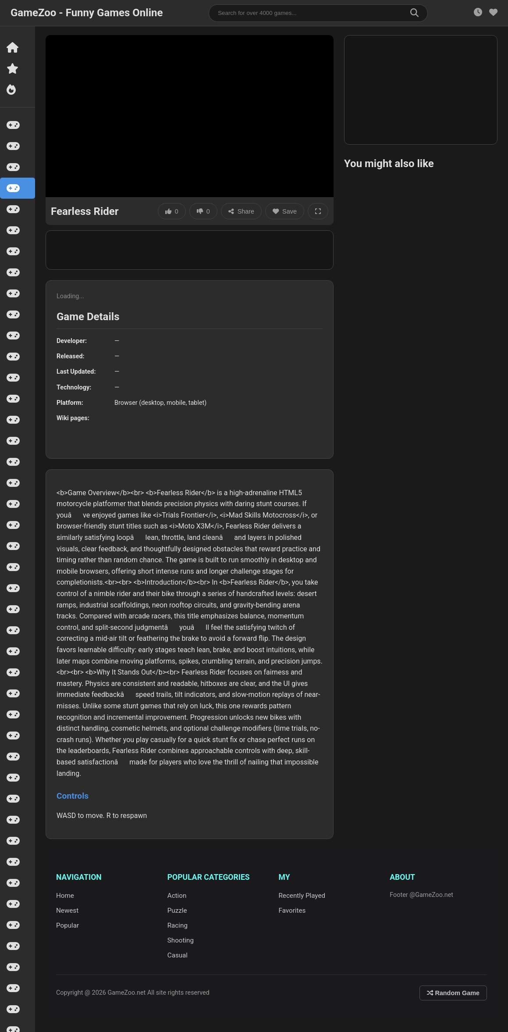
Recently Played (302, 896)
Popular (67, 925)
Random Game (453, 992)
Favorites (292, 910)
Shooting (180, 940)
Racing (177, 925)
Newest (67, 910)
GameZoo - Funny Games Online (87, 13)
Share (241, 211)
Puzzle (177, 910)
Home (65, 896)
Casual (177, 955)
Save (285, 211)
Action (177, 896)
